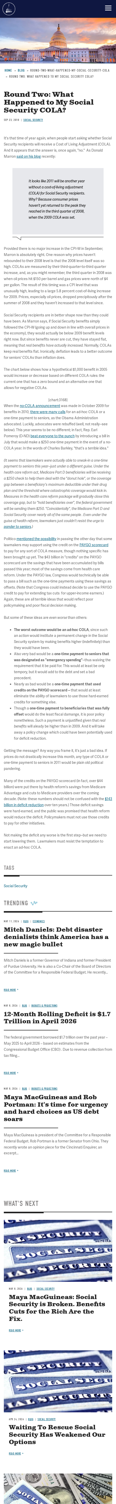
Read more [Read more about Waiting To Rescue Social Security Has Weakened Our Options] (15, 1453)
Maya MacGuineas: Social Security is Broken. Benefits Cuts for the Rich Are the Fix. (57, 1308)
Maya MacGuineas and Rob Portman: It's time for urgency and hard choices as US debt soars (56, 1108)
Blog (24, 1005)
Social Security (46, 1288)
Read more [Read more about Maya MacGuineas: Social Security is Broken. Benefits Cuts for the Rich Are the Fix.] (15, 1330)
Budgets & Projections (44, 1005)
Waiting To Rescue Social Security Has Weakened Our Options (57, 1435)
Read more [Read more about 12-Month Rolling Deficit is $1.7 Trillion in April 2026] (10, 1073)
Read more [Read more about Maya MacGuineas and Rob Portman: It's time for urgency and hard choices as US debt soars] (10, 1170)
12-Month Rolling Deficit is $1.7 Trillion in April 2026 (57, 1018)
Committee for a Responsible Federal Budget (9, 9)
